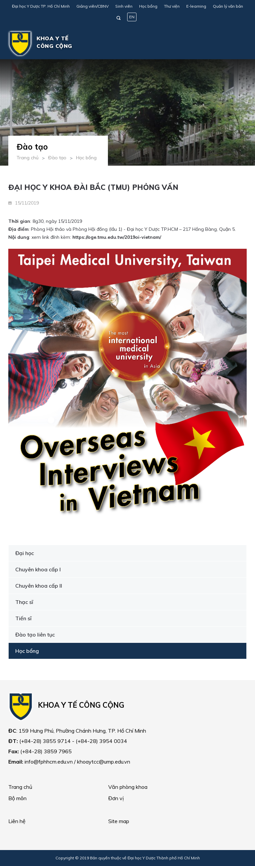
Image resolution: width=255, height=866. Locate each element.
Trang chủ (28, 158)
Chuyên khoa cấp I (38, 569)
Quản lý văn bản (228, 6)
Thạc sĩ (24, 602)
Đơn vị (116, 798)
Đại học (24, 553)
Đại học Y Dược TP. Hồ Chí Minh (41, 6)
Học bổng (148, 6)
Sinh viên (123, 6)
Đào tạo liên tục (35, 634)
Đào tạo (57, 158)
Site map (118, 821)
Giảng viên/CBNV (92, 6)
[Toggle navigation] (237, 44)
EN (131, 16)
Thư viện (172, 6)
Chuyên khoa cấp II (38, 585)
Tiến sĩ (23, 618)
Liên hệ (17, 821)
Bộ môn (17, 798)
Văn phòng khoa (127, 787)
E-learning (196, 6)
